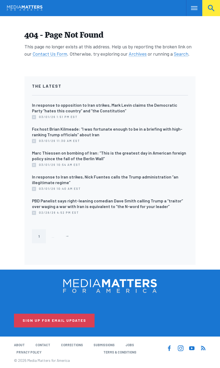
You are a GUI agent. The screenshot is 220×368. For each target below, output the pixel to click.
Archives (138, 54)
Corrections (72, 345)
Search (211, 8)
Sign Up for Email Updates (54, 320)
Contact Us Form (50, 54)
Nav (190, 8)
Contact (42, 345)
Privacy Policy (29, 352)
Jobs (129, 345)
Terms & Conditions (119, 352)
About (19, 345)
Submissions (104, 345)
